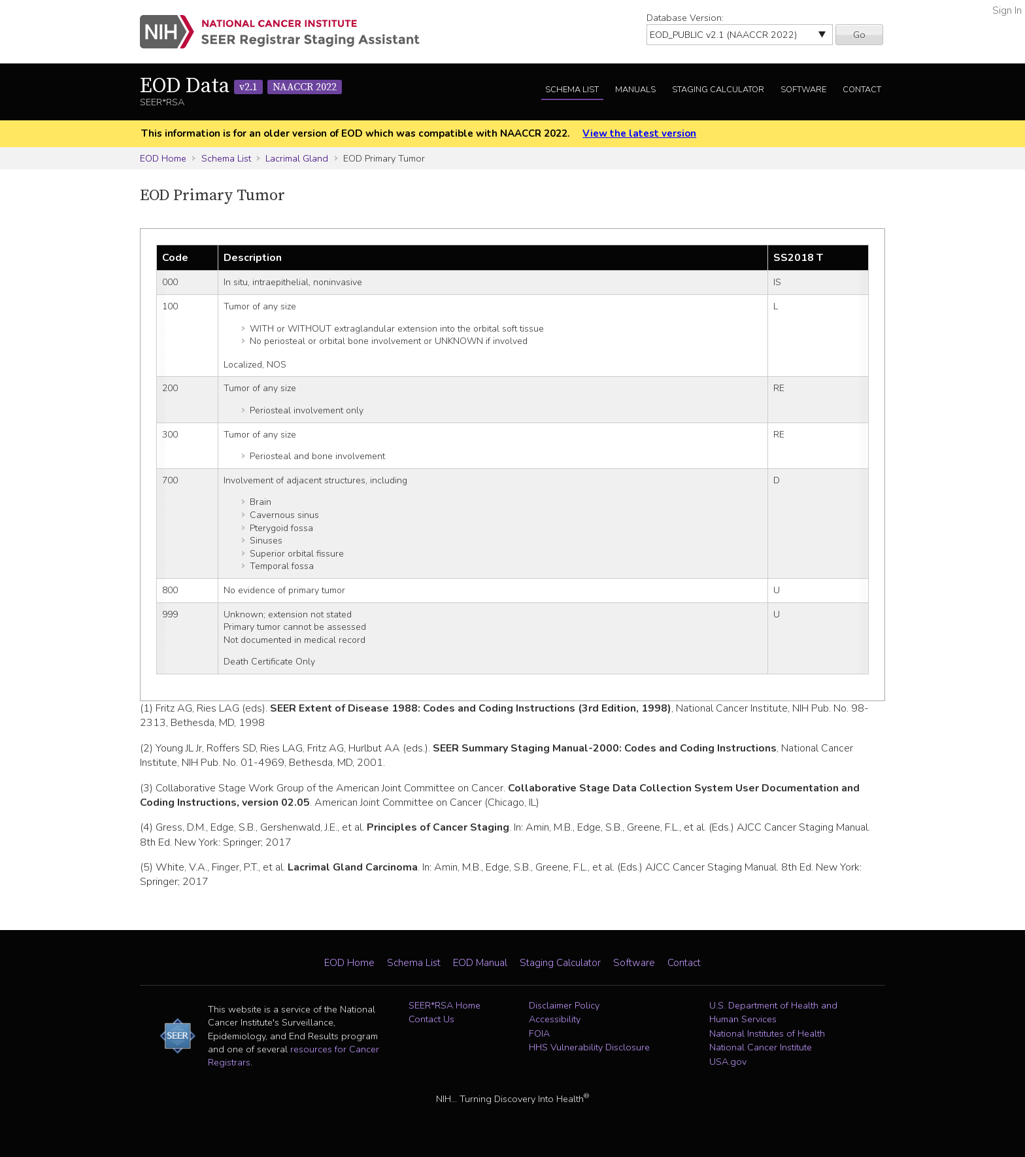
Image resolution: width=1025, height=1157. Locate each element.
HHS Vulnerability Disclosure (589, 1047)
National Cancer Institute (760, 1047)
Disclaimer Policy (564, 1005)
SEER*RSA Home (444, 1005)
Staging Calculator (718, 89)
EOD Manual (480, 962)
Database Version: (685, 17)
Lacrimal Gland (296, 158)
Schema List (572, 89)
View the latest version (639, 133)
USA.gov (728, 1061)
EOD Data (241, 86)
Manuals (635, 89)
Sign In (1007, 10)
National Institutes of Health (767, 1033)
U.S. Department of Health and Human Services (773, 1012)
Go (859, 34)
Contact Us (431, 1019)
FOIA (539, 1033)
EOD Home (163, 158)
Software (803, 89)
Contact (862, 89)
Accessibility (554, 1019)
